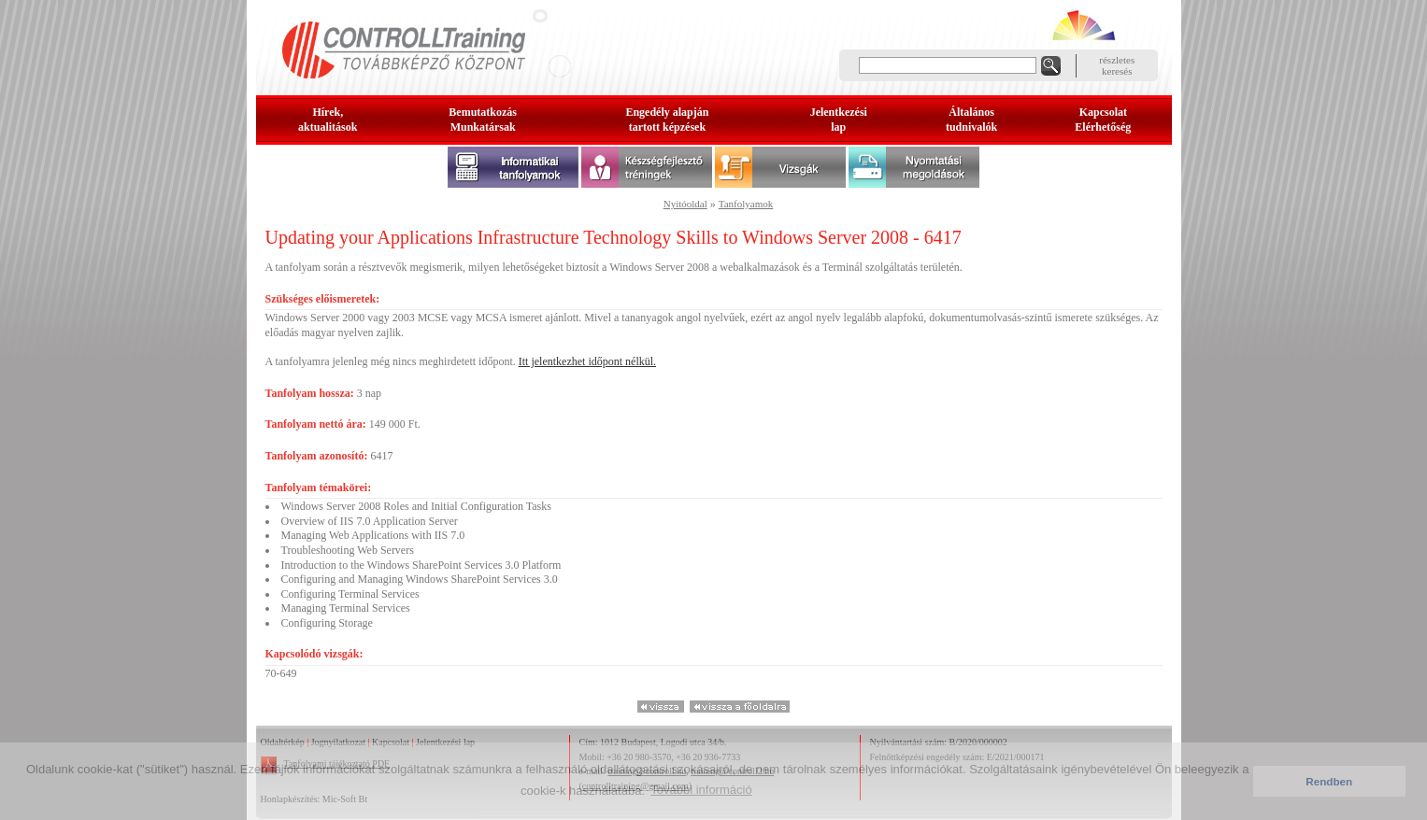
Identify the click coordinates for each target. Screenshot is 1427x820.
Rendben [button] (1329, 781)
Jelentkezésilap (838, 120)
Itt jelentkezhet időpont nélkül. (587, 361)
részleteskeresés (1116, 65)
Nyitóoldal (685, 203)
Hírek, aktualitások (327, 120)
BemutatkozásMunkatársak (483, 120)
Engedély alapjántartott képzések (666, 120)
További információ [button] (700, 790)
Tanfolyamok (746, 203)
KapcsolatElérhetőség (1103, 120)
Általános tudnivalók (971, 120)
